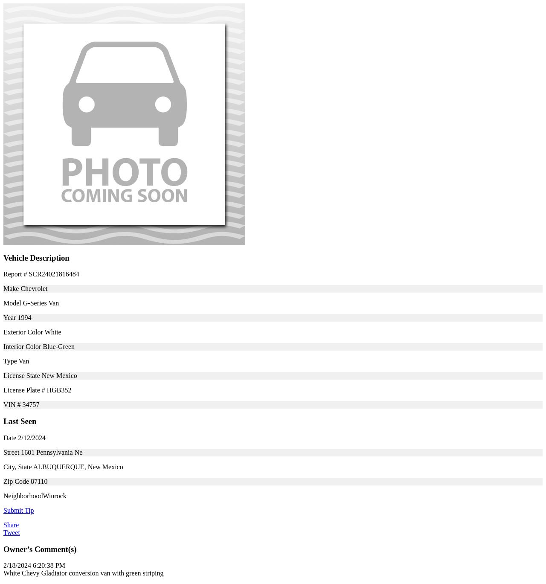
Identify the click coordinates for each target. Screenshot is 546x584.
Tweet (11, 532)
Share (11, 525)
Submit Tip (18, 510)
